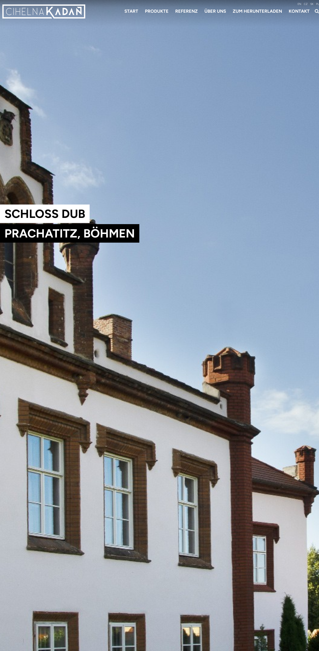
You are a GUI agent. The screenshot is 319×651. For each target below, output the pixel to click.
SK (311, 4)
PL (317, 4)
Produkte (157, 11)
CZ (306, 4)
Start (131, 11)
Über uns (215, 11)
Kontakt (299, 11)
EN (299, 4)
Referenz (186, 11)
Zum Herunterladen (257, 11)
